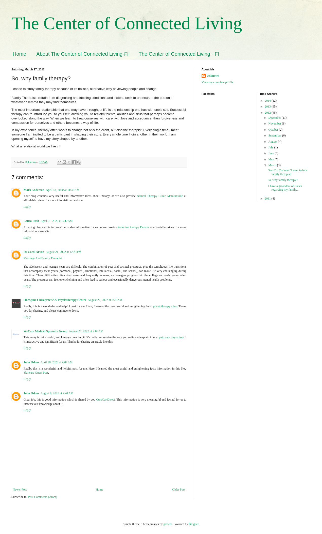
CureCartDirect (105, 399)
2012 (268, 112)
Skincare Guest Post (36, 372)
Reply (27, 206)
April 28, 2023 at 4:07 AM (56, 362)
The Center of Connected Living (126, 23)
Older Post (178, 489)
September (275, 135)
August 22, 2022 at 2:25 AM (105, 300)
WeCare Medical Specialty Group (45, 331)
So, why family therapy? (282, 180)
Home (19, 54)
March (272, 165)
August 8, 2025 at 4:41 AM (56, 393)
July (271, 147)
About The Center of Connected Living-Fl (82, 54)
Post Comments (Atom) (42, 497)
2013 (268, 106)
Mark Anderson (34, 190)
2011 (268, 198)
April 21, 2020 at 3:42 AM (57, 221)
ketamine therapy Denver (133, 227)
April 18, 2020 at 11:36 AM (62, 190)
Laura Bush (31, 221)
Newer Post (20, 489)
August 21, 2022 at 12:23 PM (63, 252)
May (271, 159)
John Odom (31, 362)
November (275, 123)
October (273, 129)
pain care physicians (171, 337)
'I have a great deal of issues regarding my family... (284, 187)
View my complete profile (218, 82)
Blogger (194, 524)
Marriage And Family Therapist (43, 258)
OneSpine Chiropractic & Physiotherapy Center (55, 300)
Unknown (213, 76)
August (273, 141)
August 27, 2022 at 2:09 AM (86, 331)
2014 (268, 100)
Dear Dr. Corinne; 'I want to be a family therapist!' (287, 172)
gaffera (168, 524)
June (271, 153)
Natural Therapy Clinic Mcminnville (160, 196)
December (274, 117)
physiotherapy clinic (165, 306)
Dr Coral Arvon (34, 252)
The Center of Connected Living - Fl (179, 54)
